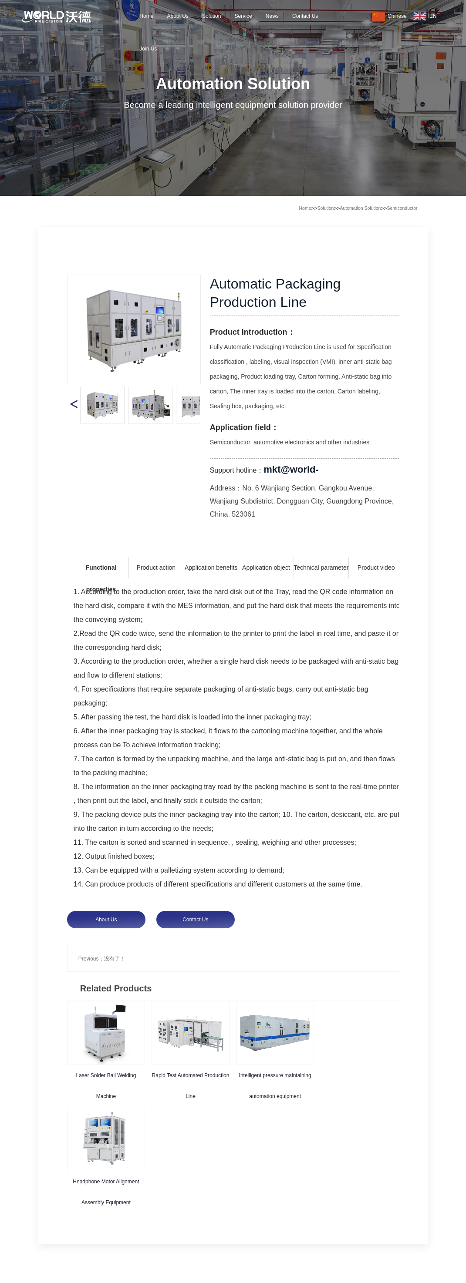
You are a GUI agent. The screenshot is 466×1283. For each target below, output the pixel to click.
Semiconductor (402, 208)
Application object (266, 567)
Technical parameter (321, 567)
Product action (156, 567)
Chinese (389, 16)
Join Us (148, 49)
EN (425, 16)
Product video (376, 567)
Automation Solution (360, 208)
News (272, 16)
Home (146, 16)
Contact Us (305, 16)
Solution (211, 16)
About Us (177, 16)
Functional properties (101, 571)
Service (243, 16)
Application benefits (211, 567)
